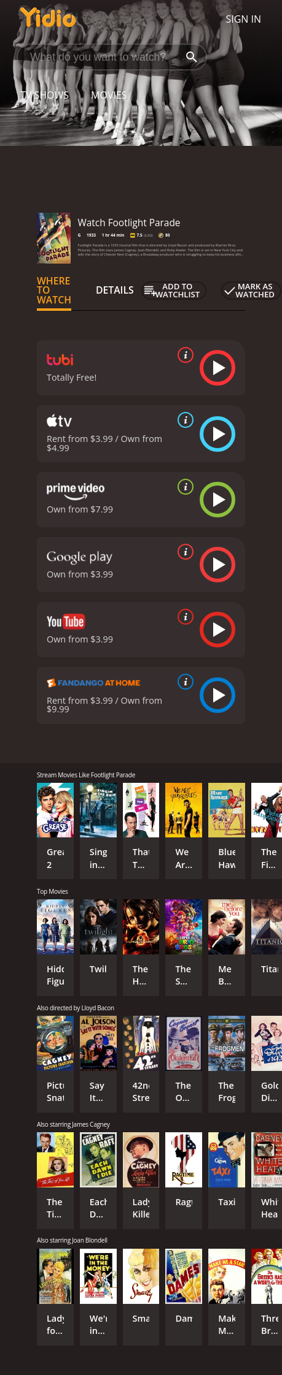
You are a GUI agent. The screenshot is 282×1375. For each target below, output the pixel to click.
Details (115, 290)
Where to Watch (54, 290)
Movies (109, 95)
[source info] (183, 355)
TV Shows (44, 95)
